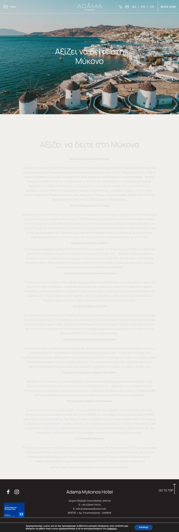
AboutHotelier (105, 524)
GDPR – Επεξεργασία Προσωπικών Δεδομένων (147, 526)
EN (143, 7)
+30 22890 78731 (91, 501)
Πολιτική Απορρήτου (133, 521)
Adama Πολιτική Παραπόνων (157, 521)
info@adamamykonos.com (91, 505)
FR (152, 7)
